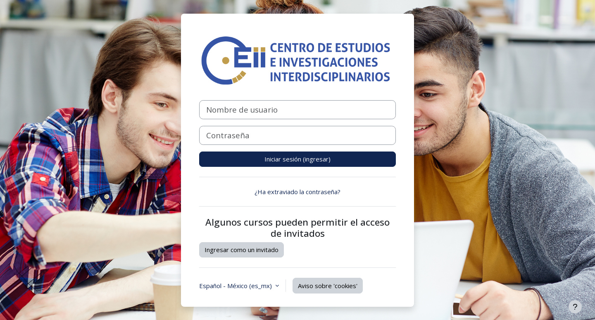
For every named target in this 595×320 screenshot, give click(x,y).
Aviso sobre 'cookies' (327, 286)
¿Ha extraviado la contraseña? (297, 192)
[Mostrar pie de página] (575, 306)
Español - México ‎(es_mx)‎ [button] (236, 286)
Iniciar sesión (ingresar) (297, 159)
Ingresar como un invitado (241, 249)
